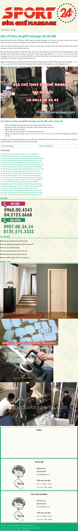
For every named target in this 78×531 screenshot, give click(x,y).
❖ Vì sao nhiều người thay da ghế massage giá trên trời (19, 182)
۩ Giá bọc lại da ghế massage (10, 247)
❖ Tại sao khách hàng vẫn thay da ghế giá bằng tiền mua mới (21, 160)
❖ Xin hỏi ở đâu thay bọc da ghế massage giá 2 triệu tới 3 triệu (22, 192)
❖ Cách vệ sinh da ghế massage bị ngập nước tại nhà (19, 188)
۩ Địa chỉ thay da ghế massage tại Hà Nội (13, 254)
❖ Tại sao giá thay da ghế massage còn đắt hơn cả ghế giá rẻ (21, 179)
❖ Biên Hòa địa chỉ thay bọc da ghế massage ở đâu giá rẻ (20, 156)
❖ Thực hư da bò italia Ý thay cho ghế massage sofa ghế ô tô (21, 167)
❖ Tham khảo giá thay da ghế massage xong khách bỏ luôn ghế (22, 158)
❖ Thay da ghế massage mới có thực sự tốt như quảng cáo (20, 175)
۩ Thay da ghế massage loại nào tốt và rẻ (13, 251)
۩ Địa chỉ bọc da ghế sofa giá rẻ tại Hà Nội (14, 241)
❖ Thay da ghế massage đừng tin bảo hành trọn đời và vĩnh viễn (22, 169)
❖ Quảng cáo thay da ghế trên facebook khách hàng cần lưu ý (21, 162)
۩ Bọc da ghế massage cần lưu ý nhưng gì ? (14, 257)
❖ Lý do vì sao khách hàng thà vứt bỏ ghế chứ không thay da (21, 194)
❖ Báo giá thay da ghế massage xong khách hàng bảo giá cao (21, 184)
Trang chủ (5, 30)
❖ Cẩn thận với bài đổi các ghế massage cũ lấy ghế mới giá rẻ (21, 177)
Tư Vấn (13, 30)
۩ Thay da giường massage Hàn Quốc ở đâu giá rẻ (16, 244)
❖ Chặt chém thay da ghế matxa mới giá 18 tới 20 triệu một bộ (21, 173)
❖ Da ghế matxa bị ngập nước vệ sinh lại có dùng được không (21, 186)
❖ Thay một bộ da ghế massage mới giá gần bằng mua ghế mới (22, 165)
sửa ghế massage (30, 134)
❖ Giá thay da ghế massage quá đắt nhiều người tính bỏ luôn (21, 190)
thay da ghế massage (60, 54)
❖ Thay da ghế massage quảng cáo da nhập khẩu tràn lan (20, 171)
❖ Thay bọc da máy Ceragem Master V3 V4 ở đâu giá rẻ (19, 154)
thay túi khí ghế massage (45, 134)
